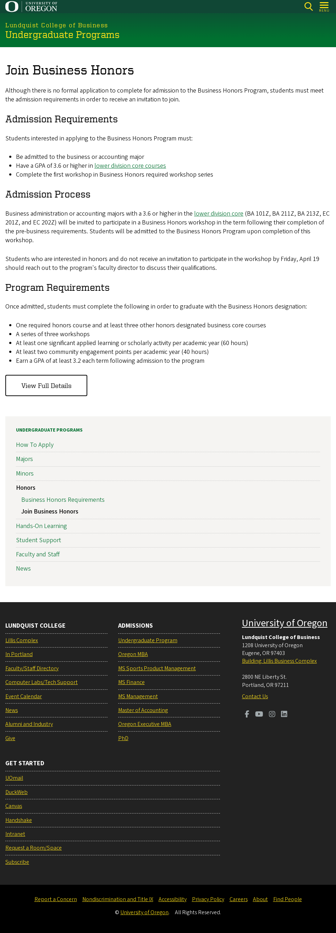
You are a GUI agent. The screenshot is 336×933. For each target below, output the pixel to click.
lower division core (218, 213)
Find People (287, 899)
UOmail (14, 778)
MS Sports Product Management (157, 668)
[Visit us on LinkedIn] (284, 715)
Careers (239, 899)
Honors (25, 487)
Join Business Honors (49, 511)
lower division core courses (130, 165)
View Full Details (46, 385)
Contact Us (255, 696)
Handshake (18, 820)
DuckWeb (16, 792)
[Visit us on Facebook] (247, 715)
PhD (123, 738)
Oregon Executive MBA (144, 724)
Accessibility (173, 899)
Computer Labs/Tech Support (41, 682)
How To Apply (35, 444)
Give (10, 738)
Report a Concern (55, 899)
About (260, 899)
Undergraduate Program (147, 640)
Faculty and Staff (38, 554)
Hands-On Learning (41, 525)
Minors (25, 473)
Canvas (13, 806)
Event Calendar (23, 696)
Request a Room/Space (33, 848)
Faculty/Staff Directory (32, 668)
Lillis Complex (21, 640)
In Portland (19, 654)
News (23, 568)
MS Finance (131, 682)
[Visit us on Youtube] (259, 715)
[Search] (308, 6)
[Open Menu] (324, 6)
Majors (24, 459)
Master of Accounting (143, 710)
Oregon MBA (133, 654)
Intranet (15, 834)
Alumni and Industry (29, 724)
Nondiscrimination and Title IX (117, 899)
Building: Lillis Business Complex (279, 661)
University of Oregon (284, 623)
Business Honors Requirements (63, 499)
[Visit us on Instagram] (272, 715)
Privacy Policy (208, 899)
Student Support (38, 539)
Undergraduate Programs (49, 430)
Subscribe (17, 862)
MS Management (138, 696)
